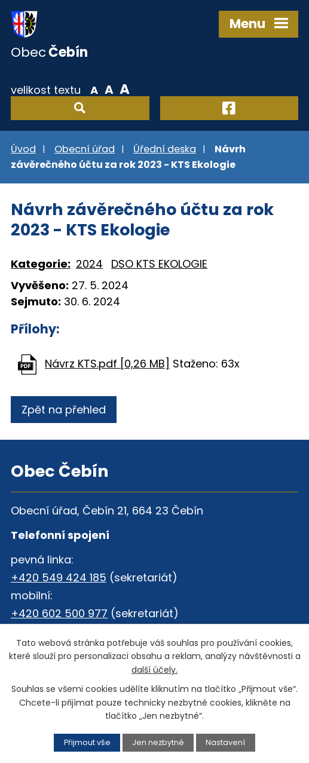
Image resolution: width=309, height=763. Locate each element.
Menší (94, 89)
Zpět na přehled (64, 409)
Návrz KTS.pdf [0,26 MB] (107, 363)
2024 (89, 263)
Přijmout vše (87, 742)
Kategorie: (41, 263)
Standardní (109, 89)
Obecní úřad (84, 149)
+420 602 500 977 (59, 613)
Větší (124, 89)
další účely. (154, 670)
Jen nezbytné (158, 742)
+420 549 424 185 (58, 577)
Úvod (23, 149)
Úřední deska (164, 149)
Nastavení (225, 742)
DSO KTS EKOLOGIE (159, 263)
